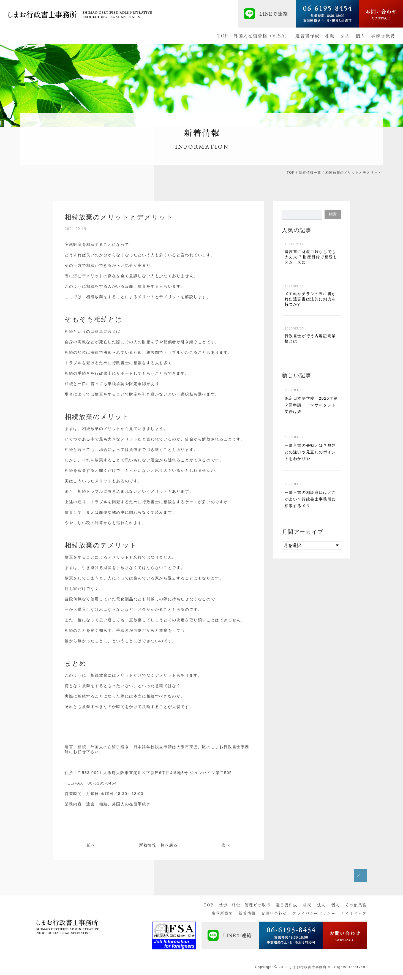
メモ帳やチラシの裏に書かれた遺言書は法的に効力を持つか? (310, 299)
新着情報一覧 (310, 173)
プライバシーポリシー (313, 913)
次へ (226, 845)
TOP (222, 36)
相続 (330, 36)
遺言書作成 (307, 36)
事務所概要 (383, 36)
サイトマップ (354, 913)
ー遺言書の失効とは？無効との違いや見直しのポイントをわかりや (310, 452)
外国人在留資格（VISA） (261, 36)
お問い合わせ (274, 913)
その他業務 (356, 905)
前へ (91, 845)
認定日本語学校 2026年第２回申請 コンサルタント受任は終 (311, 405)
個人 (360, 36)
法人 (345, 36)
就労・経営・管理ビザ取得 (244, 905)
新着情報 (246, 913)
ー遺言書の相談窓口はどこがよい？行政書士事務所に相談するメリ (310, 499)
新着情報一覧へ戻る (158, 845)
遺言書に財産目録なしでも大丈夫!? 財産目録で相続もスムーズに (311, 256)
